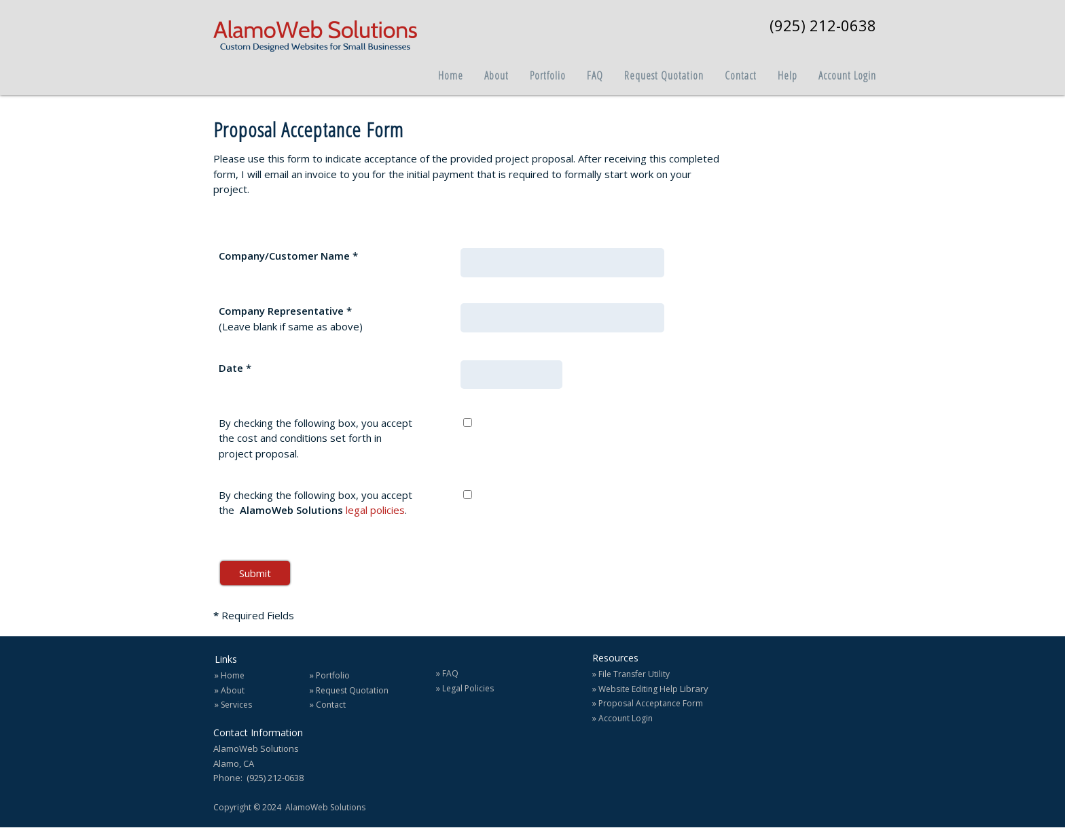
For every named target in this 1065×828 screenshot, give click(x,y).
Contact (331, 704)
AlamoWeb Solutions (325, 807)
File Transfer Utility (634, 674)
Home (233, 675)
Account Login (625, 718)
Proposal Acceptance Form (650, 703)
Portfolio (333, 675)
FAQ (450, 673)
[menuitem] (440, 71)
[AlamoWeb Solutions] (315, 37)
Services (236, 704)
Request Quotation (352, 690)
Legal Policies (468, 688)
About (233, 690)
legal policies (375, 510)
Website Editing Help (638, 689)
